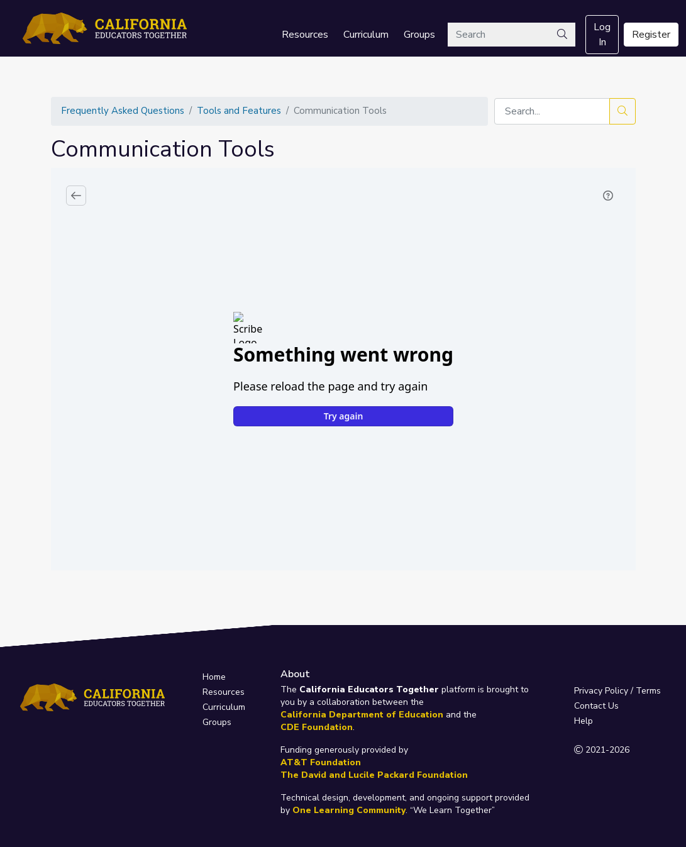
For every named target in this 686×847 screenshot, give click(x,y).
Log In (602, 34)
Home (214, 677)
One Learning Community (349, 810)
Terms (648, 691)
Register (651, 35)
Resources (305, 35)
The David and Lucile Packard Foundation (374, 775)
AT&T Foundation (320, 762)
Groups (419, 35)
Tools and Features (239, 110)
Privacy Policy (601, 691)
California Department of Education (361, 715)
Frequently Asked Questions (122, 110)
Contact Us (596, 706)
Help (583, 721)
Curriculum (366, 35)
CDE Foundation (316, 727)
